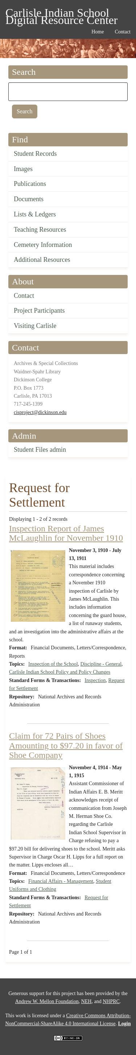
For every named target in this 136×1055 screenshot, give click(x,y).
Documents (29, 199)
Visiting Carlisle (35, 325)
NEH (86, 1001)
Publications (30, 183)
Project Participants (39, 310)
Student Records (35, 153)
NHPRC (111, 1001)
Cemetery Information (43, 244)
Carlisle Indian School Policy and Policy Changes (59, 672)
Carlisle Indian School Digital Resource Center (61, 14)
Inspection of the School (53, 664)
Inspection (95, 680)
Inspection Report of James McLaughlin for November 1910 (66, 533)
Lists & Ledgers (35, 214)
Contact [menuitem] (123, 32)
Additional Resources (42, 259)
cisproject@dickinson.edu (40, 412)
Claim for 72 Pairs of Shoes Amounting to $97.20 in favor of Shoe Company (66, 745)
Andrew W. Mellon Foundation (47, 1001)
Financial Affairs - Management (60, 881)
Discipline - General (101, 664)
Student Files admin (40, 449)
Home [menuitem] (97, 32)
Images (23, 169)
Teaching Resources (40, 229)
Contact (24, 295)
